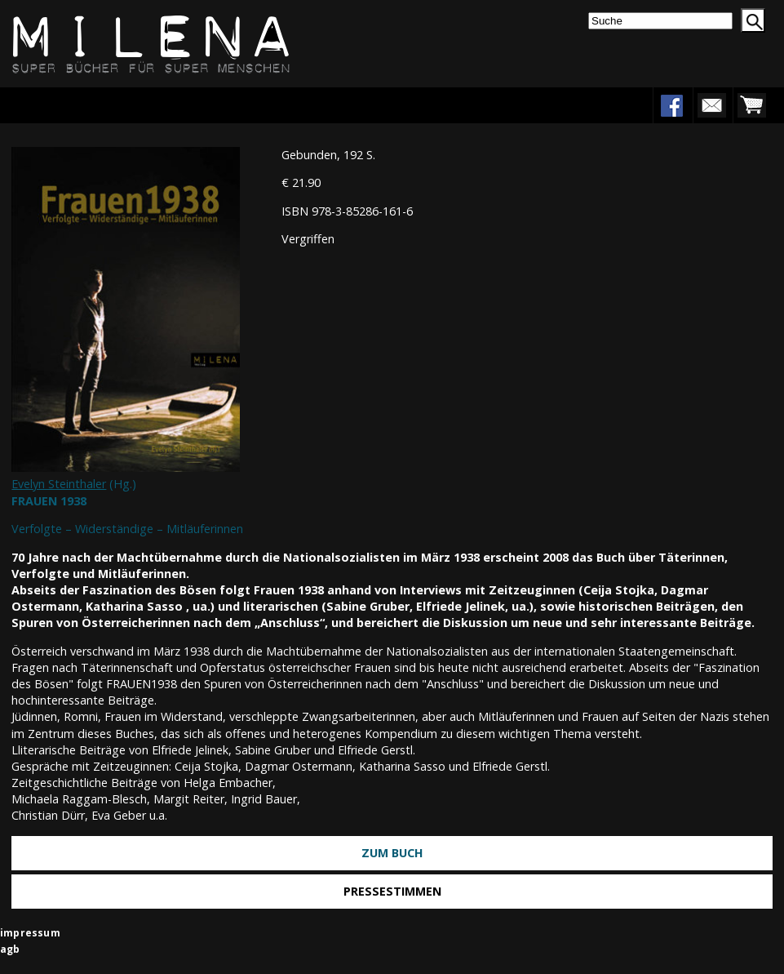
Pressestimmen (392, 891)
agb (10, 949)
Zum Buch (392, 853)
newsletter (711, 105)
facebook (671, 105)
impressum (30, 933)
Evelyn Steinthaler (58, 483)
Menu (63, 104)
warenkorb (751, 105)
